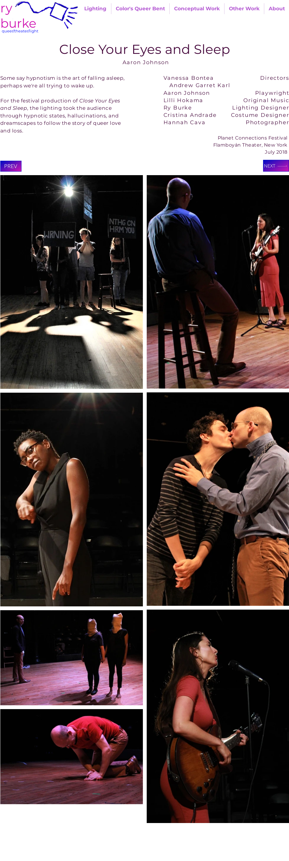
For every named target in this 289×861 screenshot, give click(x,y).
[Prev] (11, 166)
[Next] (276, 166)
